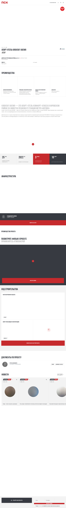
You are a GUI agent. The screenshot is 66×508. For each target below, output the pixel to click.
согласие (40, 506)
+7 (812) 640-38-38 (52, 2)
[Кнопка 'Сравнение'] (58, 2)
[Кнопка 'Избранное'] (61, 2)
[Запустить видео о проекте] (33, 261)
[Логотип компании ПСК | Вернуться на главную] (5, 3)
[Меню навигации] (63, 2)
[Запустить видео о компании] (33, 144)
